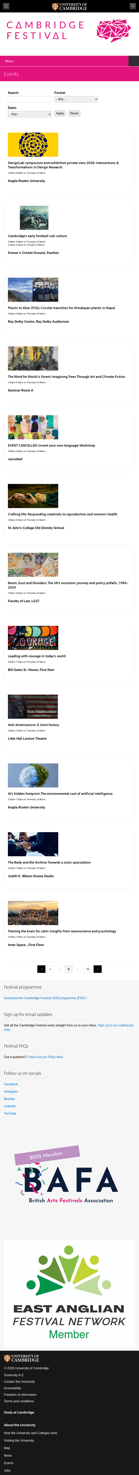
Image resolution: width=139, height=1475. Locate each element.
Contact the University (19, 1381)
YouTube (10, 1113)
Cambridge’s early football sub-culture (37, 236)
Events (9, 1463)
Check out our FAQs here (45, 1057)
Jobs (7, 1470)
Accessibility (12, 1388)
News (8, 1455)
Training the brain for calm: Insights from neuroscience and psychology (62, 931)
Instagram (11, 1091)
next (96, 968)
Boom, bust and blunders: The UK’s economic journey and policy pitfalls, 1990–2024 (68, 585)
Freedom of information (20, 1394)
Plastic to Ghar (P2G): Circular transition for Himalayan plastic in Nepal (61, 308)
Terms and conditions (19, 1401)
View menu (6, 6)
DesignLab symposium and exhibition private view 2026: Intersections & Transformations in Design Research (63, 164)
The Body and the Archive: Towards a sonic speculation (49, 862)
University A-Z (14, 1375)
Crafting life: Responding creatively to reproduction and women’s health (62, 514)
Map (7, 1448)
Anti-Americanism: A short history (33, 724)
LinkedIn (10, 1106)
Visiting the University (19, 1440)
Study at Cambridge (19, 1412)
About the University (20, 1425)
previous (39, 968)
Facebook (11, 1084)
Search (133, 6)
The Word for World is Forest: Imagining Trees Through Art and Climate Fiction (66, 376)
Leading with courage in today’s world (37, 656)
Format (59, 92)
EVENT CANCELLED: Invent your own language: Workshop (51, 445)
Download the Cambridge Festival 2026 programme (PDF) (45, 998)
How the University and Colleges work (30, 1433)
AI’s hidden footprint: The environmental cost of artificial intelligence (60, 793)
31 (88, 969)
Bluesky (9, 1099)
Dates (12, 107)
